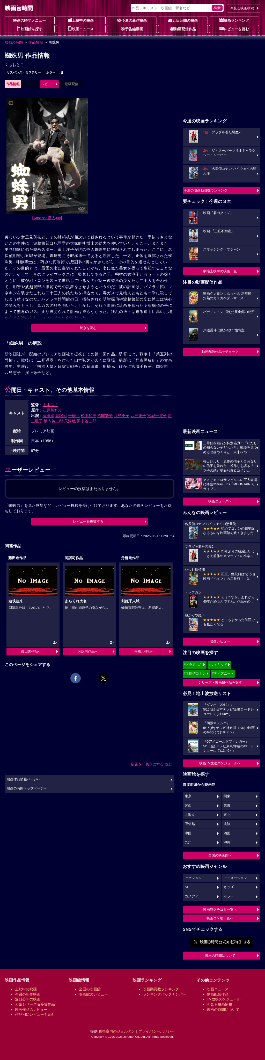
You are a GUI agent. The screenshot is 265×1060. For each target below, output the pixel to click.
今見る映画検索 (242, 8)
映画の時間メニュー (29, 20)
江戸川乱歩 (52, 410)
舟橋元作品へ (144, 651)
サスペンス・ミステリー (24, 72)
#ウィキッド (218, 665)
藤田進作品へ (31, 651)
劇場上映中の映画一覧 (220, 271)
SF (187, 887)
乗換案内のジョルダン (117, 1031)
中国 (188, 833)
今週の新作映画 (132, 20)
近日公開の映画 (183, 20)
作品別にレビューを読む (35, 1014)
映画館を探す (29, 28)
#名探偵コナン (195, 673)
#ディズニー (221, 673)
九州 (188, 842)
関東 (227, 796)
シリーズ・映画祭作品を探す (220, 682)
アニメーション (235, 878)
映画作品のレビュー (31, 1009)
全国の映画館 (90, 989)
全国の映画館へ (220, 855)
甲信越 (190, 824)
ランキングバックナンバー (164, 994)
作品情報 (35, 42)
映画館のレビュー (93, 994)
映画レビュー (220, 641)
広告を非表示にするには (151, 764)
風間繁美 (105, 415)
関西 (188, 805)
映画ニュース (81, 28)
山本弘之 (50, 405)
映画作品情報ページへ (23, 779)
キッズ (229, 887)
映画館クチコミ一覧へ (220, 909)
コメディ (191, 896)
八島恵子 (121, 415)
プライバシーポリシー (156, 1031)
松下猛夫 (88, 415)
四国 (227, 833)
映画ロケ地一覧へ (220, 918)
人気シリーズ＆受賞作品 (35, 1004)
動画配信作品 (183, 28)
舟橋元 (74, 415)
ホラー (50, 72)
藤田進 (48, 415)
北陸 (227, 824)
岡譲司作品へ (88, 651)
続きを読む (88, 328)
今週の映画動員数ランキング (205, 190)
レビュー (48, 84)
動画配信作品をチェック (220, 352)
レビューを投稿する (88, 521)
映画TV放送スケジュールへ (220, 763)
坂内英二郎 (53, 421)
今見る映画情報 (219, 1004)
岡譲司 (61, 415)
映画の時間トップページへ (27, 788)
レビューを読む (234, 28)
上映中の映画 (81, 20)
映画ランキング (234, 20)
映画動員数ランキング (161, 989)
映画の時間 (14, 42)
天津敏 (70, 421)
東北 (227, 815)
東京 (188, 796)
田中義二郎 (86, 421)
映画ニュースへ (220, 501)
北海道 (190, 815)
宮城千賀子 (157, 415)
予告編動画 (132, 28)
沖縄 (227, 842)
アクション (193, 878)
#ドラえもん (193, 665)
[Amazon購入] (47, 218)
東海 (227, 805)
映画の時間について (220, 955)
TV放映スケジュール (223, 999)
